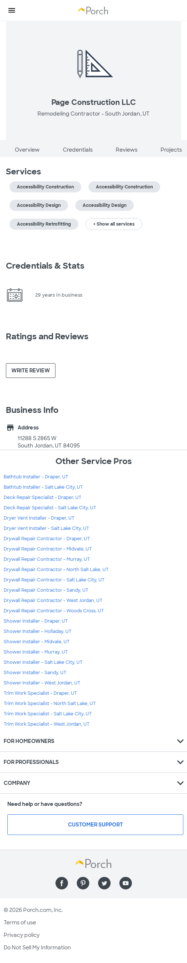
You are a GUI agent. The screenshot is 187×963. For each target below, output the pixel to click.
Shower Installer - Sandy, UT (35, 673)
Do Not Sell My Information (37, 947)
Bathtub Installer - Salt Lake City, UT (43, 487)
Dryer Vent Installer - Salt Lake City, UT (46, 528)
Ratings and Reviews (47, 336)
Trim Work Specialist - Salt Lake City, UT (48, 714)
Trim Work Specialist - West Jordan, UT (47, 724)
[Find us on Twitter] (104, 883)
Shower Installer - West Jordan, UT (42, 683)
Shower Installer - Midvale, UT (37, 642)
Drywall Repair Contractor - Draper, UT (47, 539)
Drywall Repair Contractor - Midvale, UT (48, 549)
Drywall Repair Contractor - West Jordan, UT (53, 600)
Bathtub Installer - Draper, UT (36, 477)
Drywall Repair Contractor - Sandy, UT (46, 590)
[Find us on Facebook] (61, 883)
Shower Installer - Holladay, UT (38, 631)
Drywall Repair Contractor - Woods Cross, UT (54, 611)
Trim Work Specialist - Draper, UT (40, 693)
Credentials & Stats (45, 266)
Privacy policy (22, 935)
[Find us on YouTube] (125, 883)
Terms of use (20, 922)
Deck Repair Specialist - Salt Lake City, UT (50, 508)
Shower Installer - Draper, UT (36, 621)
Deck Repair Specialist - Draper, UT (43, 497)
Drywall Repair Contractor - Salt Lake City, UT (54, 580)
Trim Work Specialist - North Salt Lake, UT (50, 704)
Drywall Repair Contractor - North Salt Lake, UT (56, 570)
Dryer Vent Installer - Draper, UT (39, 518)
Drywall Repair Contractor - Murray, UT (47, 559)
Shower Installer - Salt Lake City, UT (43, 662)
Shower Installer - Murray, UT (36, 652)
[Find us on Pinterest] (83, 883)
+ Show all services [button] (113, 224)
